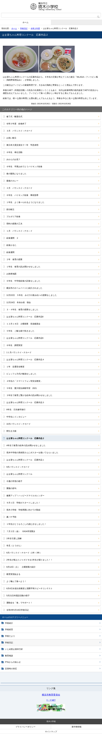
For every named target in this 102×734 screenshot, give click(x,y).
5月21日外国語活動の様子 (18, 595)
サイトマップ (51, 731)
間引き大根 (11, 431)
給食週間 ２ (12, 238)
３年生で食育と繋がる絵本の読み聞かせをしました (29, 395)
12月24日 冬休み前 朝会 (18, 302)
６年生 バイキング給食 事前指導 (22, 195)
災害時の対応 (11, 668)
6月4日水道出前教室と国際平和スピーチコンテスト (29, 588)
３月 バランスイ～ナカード (19, 131)
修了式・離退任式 (14, 116)
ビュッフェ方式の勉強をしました (21, 374)
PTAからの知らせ (13, 662)
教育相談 (9, 656)
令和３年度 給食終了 (16, 123)
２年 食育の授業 (14, 259)
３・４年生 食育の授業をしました (22, 309)
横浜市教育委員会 (51, 695)
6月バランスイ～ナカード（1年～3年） (24, 553)
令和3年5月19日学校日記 (17, 610)
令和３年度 (35, 28)
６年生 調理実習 (14, 345)
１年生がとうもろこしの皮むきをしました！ (26, 524)
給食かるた (11, 245)
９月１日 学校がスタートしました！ (23, 503)
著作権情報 (76, 727)
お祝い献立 (11, 138)
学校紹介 (9, 623)
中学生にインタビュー (16, 417)
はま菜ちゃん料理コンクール (19, 474)
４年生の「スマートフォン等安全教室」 (24, 381)
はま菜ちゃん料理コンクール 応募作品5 (24, 338)
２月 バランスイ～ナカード (19, 188)
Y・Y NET (51, 700)
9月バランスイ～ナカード (18, 467)
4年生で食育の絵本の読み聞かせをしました (25, 445)
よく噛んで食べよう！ (16, 581)
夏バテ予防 (11, 517)
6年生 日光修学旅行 (15, 409)
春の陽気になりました (16, 173)
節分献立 (10, 209)
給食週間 (10, 252)
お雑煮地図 (11, 274)
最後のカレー (12, 181)
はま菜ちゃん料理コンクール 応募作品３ (25, 402)
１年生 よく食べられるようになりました (25, 202)
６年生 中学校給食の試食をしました (23, 281)
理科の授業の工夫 (14, 223)
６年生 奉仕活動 (14, 152)
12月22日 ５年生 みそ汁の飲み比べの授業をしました (31, 295)
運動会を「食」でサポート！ (19, 603)
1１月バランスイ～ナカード (18, 352)
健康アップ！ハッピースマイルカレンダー (25, 495)
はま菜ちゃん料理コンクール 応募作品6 (24, 317)
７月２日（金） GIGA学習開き (20, 531)
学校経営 (9, 629)
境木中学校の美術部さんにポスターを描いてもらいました (32, 452)
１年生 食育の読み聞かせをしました (23, 267)
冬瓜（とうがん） (14, 545)
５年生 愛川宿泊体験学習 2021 (21, 388)
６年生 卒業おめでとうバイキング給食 (24, 166)
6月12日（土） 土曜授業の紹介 (21, 567)
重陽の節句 (11, 488)
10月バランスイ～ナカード (18, 424)
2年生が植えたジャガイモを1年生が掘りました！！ (29, 560)
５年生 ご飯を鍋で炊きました (20, 331)
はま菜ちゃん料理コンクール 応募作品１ (25, 460)
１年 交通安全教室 (15, 367)
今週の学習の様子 (14, 481)
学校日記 (23, 28)
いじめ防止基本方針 (14, 649)
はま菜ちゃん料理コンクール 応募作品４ (25, 359)
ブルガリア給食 (13, 216)
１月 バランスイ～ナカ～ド (19, 231)
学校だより (10, 636)
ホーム (25, 22)
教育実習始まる (13, 574)
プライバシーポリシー (25, 727)
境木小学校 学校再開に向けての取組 (23, 510)
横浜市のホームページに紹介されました (24, 288)
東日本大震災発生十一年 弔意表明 (22, 145)
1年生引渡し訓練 (14, 538)
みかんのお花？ (13, 159)
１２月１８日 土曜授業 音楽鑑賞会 (23, 324)
